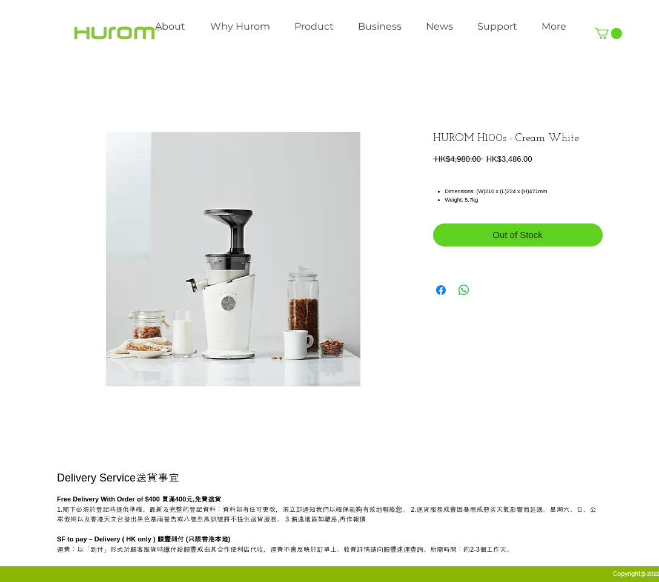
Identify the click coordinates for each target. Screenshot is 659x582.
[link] (608, 33)
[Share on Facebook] (441, 290)
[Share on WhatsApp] (464, 290)
